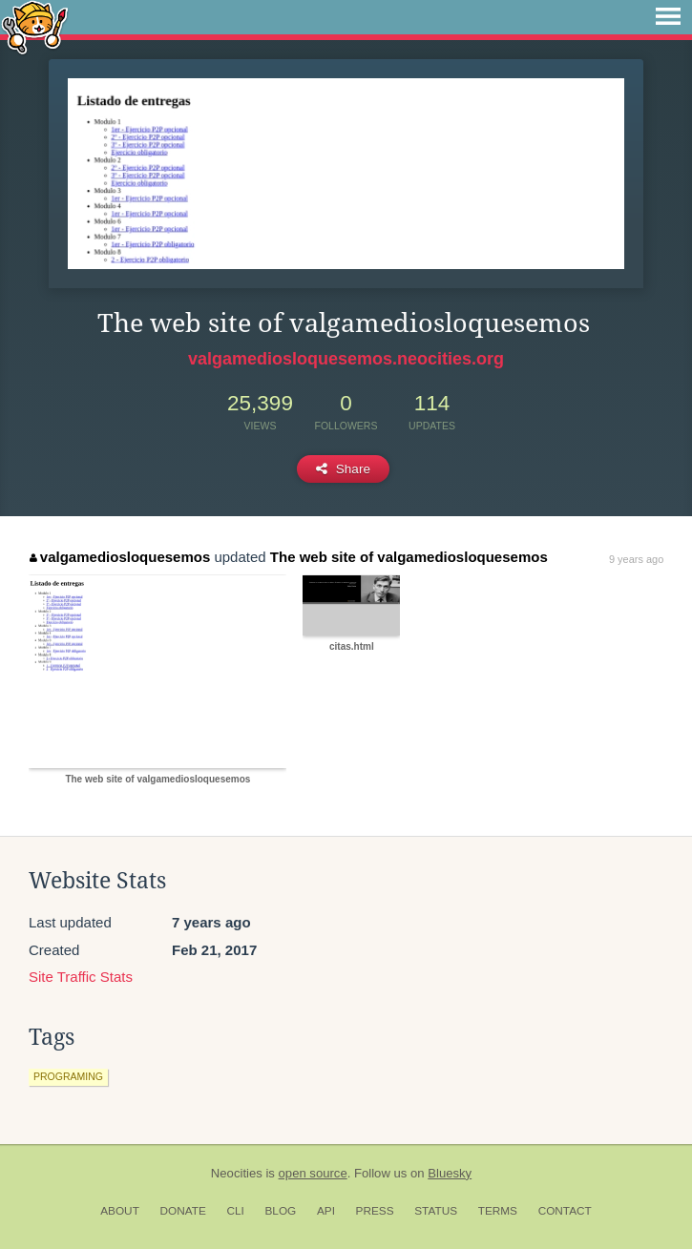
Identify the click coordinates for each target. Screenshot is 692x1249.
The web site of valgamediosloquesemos (409, 557)
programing (68, 1076)
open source (313, 1173)
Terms (497, 1211)
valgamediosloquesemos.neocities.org (346, 358)
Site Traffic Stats (81, 976)
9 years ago (636, 559)
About (119, 1211)
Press (375, 1211)
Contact (565, 1211)
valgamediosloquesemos (120, 557)
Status (435, 1211)
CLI (234, 1211)
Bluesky (450, 1173)
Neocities (236, 1173)
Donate (183, 1211)
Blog (280, 1211)
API (326, 1211)
